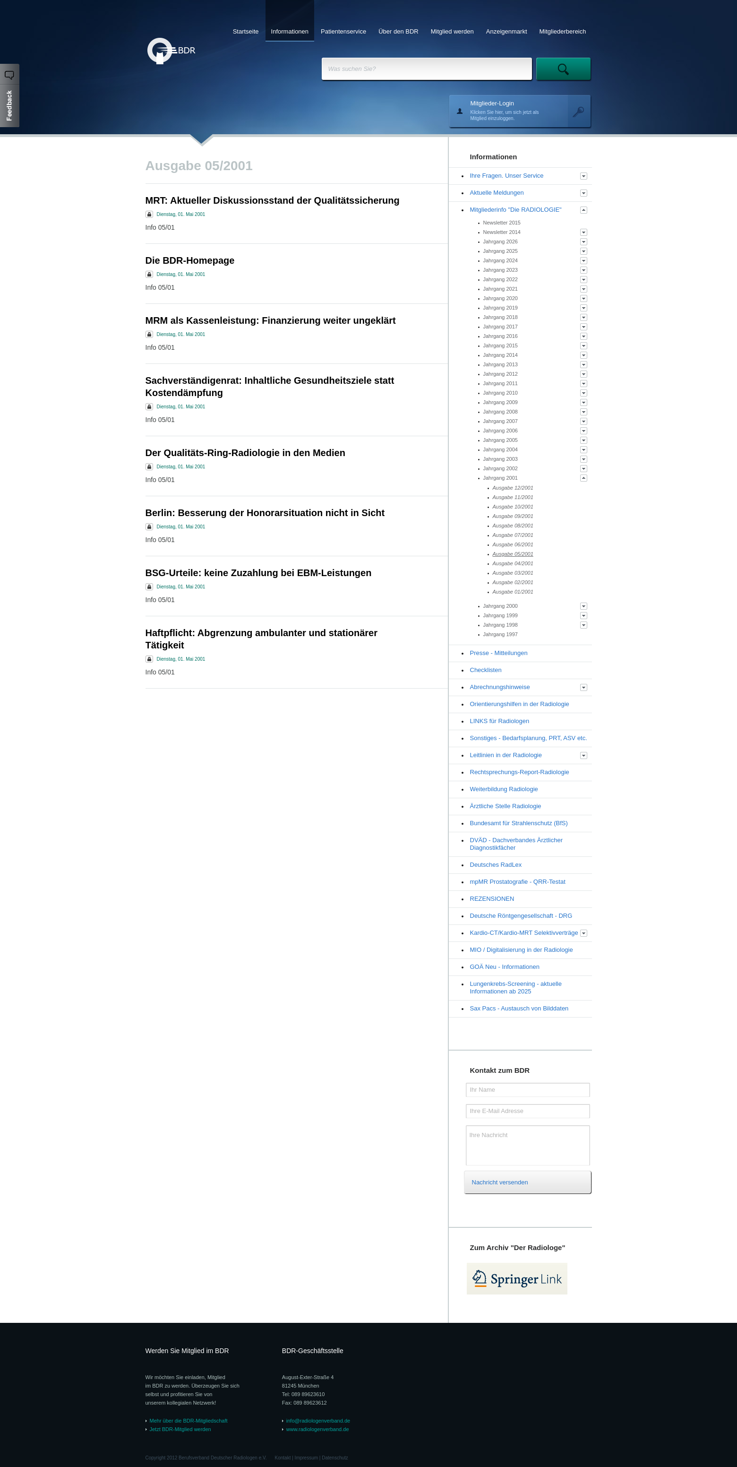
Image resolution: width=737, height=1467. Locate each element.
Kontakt (283, 1457)
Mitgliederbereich (563, 31)
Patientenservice (343, 31)
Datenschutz (335, 1457)
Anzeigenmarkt (506, 31)
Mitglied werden (452, 31)
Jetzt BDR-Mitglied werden (180, 1429)
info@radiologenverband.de (318, 1421)
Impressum (306, 1457)
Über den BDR (398, 31)
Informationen (290, 31)
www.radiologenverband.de (317, 1429)
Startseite (246, 31)
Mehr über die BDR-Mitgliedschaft (189, 1421)
